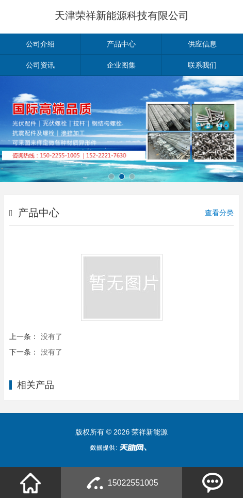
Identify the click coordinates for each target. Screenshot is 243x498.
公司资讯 (40, 65)
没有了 (51, 336)
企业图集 (121, 65)
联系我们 (202, 65)
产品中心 (121, 44)
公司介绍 (40, 44)
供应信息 (202, 44)
